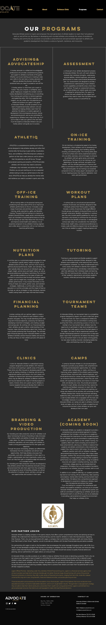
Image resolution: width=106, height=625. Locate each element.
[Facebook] (12, 603)
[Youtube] (15, 603)
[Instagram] (7, 603)
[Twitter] (9, 603)
